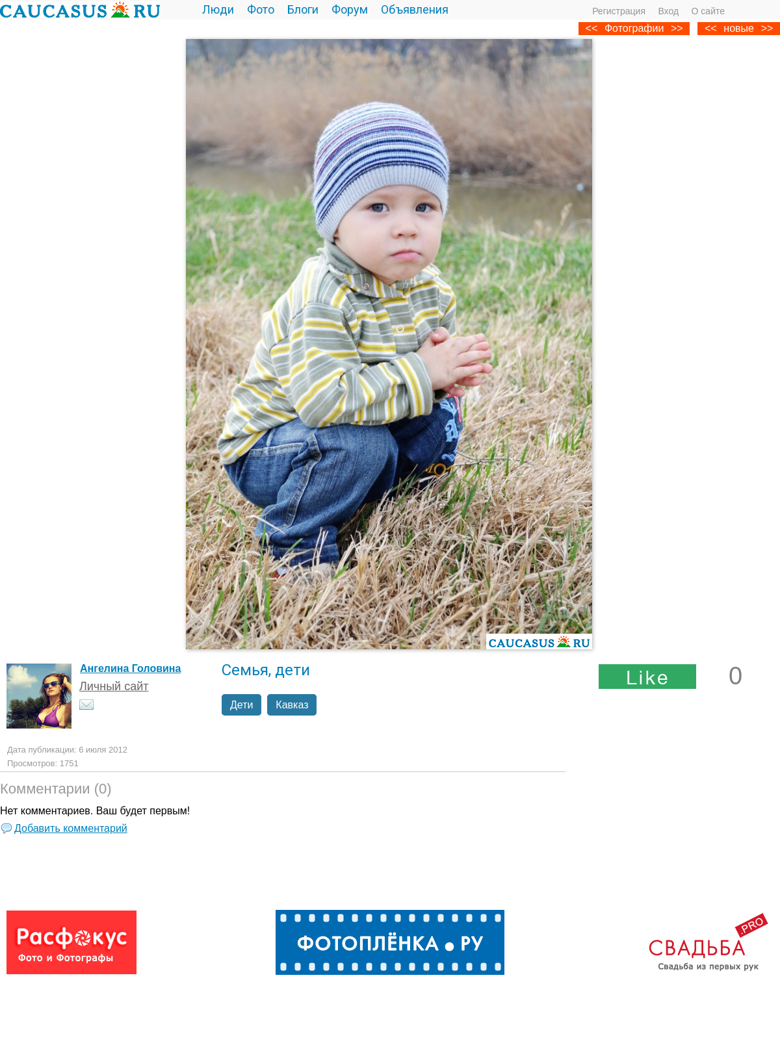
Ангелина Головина (130, 668)
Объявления (414, 9)
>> (767, 28)
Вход (668, 11)
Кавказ (292, 704)
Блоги (302, 9)
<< (711, 28)
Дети (241, 704)
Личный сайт (114, 686)
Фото (260, 9)
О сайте (708, 11)
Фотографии (634, 28)
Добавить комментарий (70, 828)
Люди (218, 9)
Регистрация (618, 11)
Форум (350, 9)
